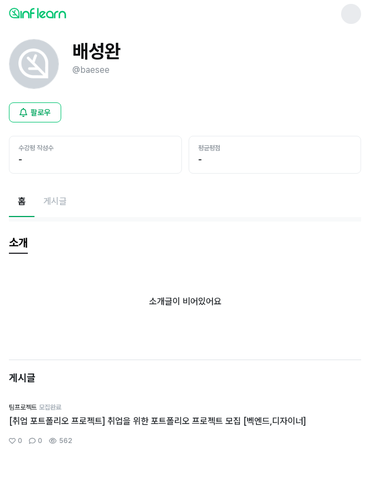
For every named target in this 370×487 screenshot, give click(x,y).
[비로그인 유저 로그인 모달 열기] (35, 112)
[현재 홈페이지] (22, 201)
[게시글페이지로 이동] (55, 201)
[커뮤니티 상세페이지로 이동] (185, 424)
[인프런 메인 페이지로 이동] (64, 12)
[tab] (18, 243)
